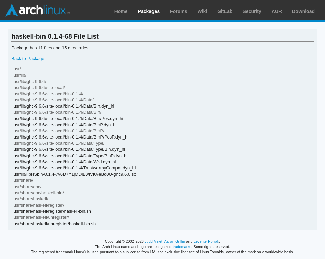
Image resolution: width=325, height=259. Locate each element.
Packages (149, 11)
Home (121, 11)
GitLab (224, 11)
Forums (178, 11)
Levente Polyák (206, 241)
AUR (277, 11)
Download (303, 11)
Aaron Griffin (174, 241)
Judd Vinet (153, 241)
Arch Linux (37, 10)
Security (252, 11)
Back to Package (27, 58)
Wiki (202, 11)
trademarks (182, 247)
